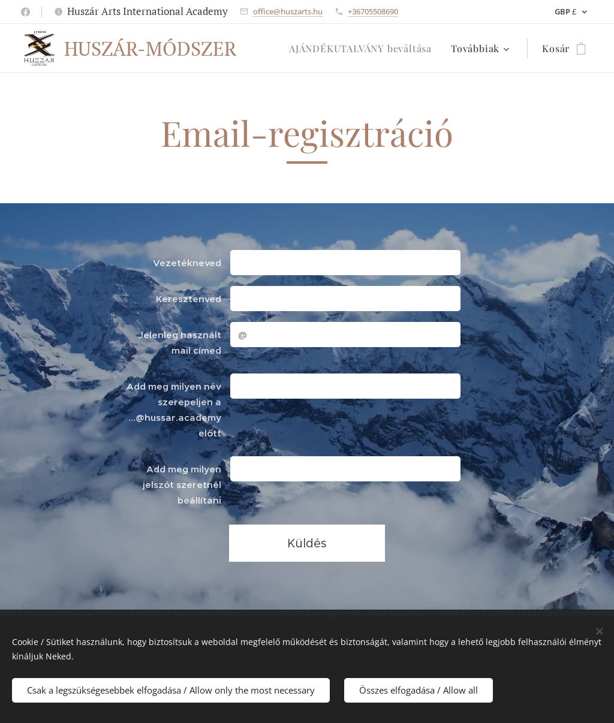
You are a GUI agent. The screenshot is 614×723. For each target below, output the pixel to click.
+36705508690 (373, 11)
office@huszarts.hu (288, 11)
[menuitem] (363, 49)
